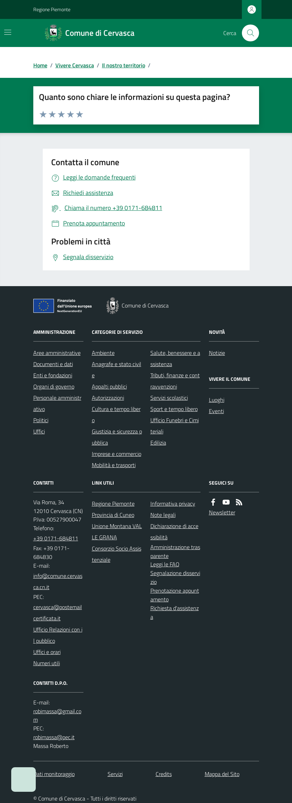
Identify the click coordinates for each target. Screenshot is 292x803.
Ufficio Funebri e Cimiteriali (174, 426)
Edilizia (158, 442)
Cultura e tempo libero (116, 414)
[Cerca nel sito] (247, 33)
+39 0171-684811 (55, 538)
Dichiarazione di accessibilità (174, 531)
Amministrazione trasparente (175, 551)
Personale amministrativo (57, 403)
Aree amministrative (57, 353)
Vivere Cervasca (74, 65)
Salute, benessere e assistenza (175, 358)
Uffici (39, 431)
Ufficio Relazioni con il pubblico (57, 635)
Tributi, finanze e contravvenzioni (175, 381)
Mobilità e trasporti (114, 465)
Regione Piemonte (51, 9)
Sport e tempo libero (174, 409)
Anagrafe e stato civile (116, 369)
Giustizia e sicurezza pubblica (117, 437)
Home (40, 65)
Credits (164, 774)
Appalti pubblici (109, 386)
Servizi (115, 774)
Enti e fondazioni (52, 375)
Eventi (216, 411)
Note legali (163, 515)
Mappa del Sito (222, 774)
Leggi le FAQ (164, 564)
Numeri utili (46, 663)
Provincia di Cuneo (113, 515)
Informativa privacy (172, 503)
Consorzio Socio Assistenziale (116, 554)
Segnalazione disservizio (175, 577)
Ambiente (103, 353)
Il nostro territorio (123, 65)
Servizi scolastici (169, 397)
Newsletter (222, 512)
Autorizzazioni (108, 397)
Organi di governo (53, 386)
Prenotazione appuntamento (174, 594)
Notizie (217, 353)
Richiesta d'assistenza (174, 612)
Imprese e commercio (116, 454)
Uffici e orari (47, 652)
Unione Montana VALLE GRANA (117, 531)
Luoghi (216, 400)
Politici (40, 420)
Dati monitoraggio (54, 774)
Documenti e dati (53, 364)
